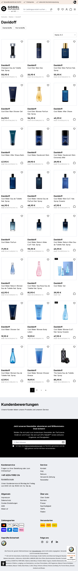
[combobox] (36, 9)
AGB (26, 448)
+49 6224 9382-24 (10, 475)
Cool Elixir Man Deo (39, 66)
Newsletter (44, 480)
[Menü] (75, 9)
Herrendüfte (20, 28)
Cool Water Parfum (12, 240)
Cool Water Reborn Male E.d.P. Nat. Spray (39, 242)
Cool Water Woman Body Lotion (39, 329)
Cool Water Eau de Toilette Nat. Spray (12, 198)
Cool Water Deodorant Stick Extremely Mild (65, 155)
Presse (43, 503)
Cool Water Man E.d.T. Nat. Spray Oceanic (65, 198)
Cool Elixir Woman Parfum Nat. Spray (39, 111)
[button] (3, 563)
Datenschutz (6, 500)
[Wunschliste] (63, 9)
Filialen (43, 512)
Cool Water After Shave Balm (12, 153)
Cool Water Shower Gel (12, 327)
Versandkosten (36, 551)
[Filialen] (58, 9)
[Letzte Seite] (45, 390)
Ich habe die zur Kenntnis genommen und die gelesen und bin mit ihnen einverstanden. (40, 447)
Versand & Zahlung (47, 477)
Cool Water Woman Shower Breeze (39, 372)
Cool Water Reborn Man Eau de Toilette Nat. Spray (65, 242)
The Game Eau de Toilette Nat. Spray (65, 372)
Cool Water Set (65, 284)
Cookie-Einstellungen (9, 503)
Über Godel (44, 497)
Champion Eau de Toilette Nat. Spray (12, 67)
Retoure (43, 474)
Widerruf (4, 509)
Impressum (5, 497)
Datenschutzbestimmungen (33, 446)
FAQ (41, 471)
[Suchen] (50, 9)
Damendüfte (7, 28)
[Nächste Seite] (41, 390)
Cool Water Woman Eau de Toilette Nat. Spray (12, 372)
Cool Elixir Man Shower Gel (12, 109)
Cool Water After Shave (65, 109)
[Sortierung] (65, 35)
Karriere (43, 500)
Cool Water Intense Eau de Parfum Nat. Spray (39, 198)
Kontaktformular (7, 479)
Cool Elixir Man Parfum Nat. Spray (65, 67)
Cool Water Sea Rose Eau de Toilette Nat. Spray (39, 285)
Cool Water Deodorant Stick (39, 153)
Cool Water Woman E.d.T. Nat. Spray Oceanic (65, 329)
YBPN (42, 509)
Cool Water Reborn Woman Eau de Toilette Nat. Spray (12, 285)
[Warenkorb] (71, 9)
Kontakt (43, 468)
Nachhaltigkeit (45, 506)
